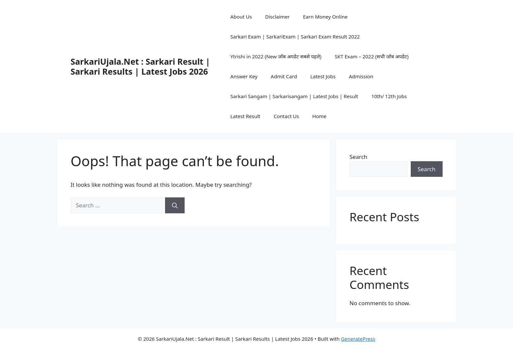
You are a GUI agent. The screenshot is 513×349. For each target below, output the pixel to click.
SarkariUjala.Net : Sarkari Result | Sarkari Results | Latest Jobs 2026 (140, 66)
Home (319, 116)
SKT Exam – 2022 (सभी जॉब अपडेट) (372, 56)
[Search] (175, 205)
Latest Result (245, 116)
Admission (361, 76)
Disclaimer (277, 16)
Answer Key (243, 76)
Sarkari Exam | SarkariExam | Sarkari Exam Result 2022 (295, 36)
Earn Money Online (325, 16)
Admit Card (284, 76)
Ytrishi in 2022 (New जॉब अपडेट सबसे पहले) (275, 56)
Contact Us (286, 116)
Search (359, 157)
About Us (241, 16)
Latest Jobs (322, 76)
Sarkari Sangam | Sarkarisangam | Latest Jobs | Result (294, 96)
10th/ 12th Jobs (389, 96)
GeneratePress (358, 338)
